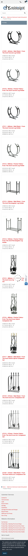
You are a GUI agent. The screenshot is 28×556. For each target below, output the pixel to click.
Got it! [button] (4, 553)
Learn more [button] (9, 549)
